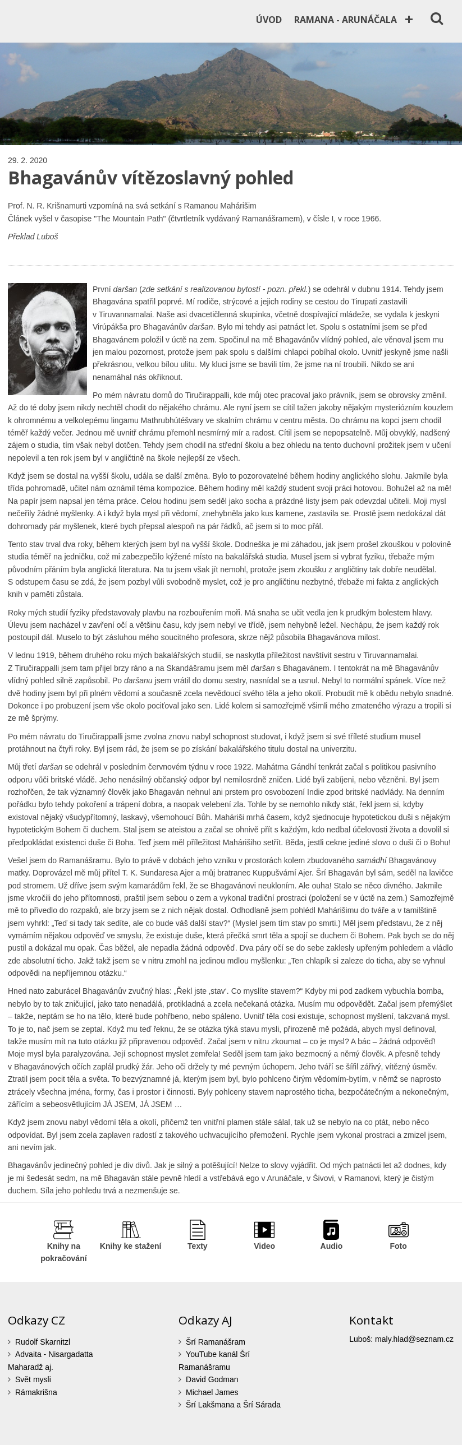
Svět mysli (33, 1379)
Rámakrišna (36, 1392)
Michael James (212, 1392)
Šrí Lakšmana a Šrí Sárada (233, 1404)
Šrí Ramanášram (215, 1341)
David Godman (212, 1379)
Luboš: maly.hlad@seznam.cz (401, 1339)
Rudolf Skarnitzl (42, 1341)
